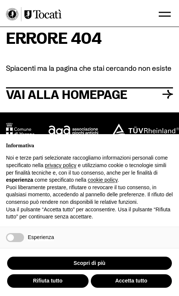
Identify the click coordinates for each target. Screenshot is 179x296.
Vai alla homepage (89, 93)
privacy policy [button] (61, 165)
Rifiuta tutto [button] (48, 281)
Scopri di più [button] (89, 263)
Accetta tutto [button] (131, 281)
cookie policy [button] (102, 180)
